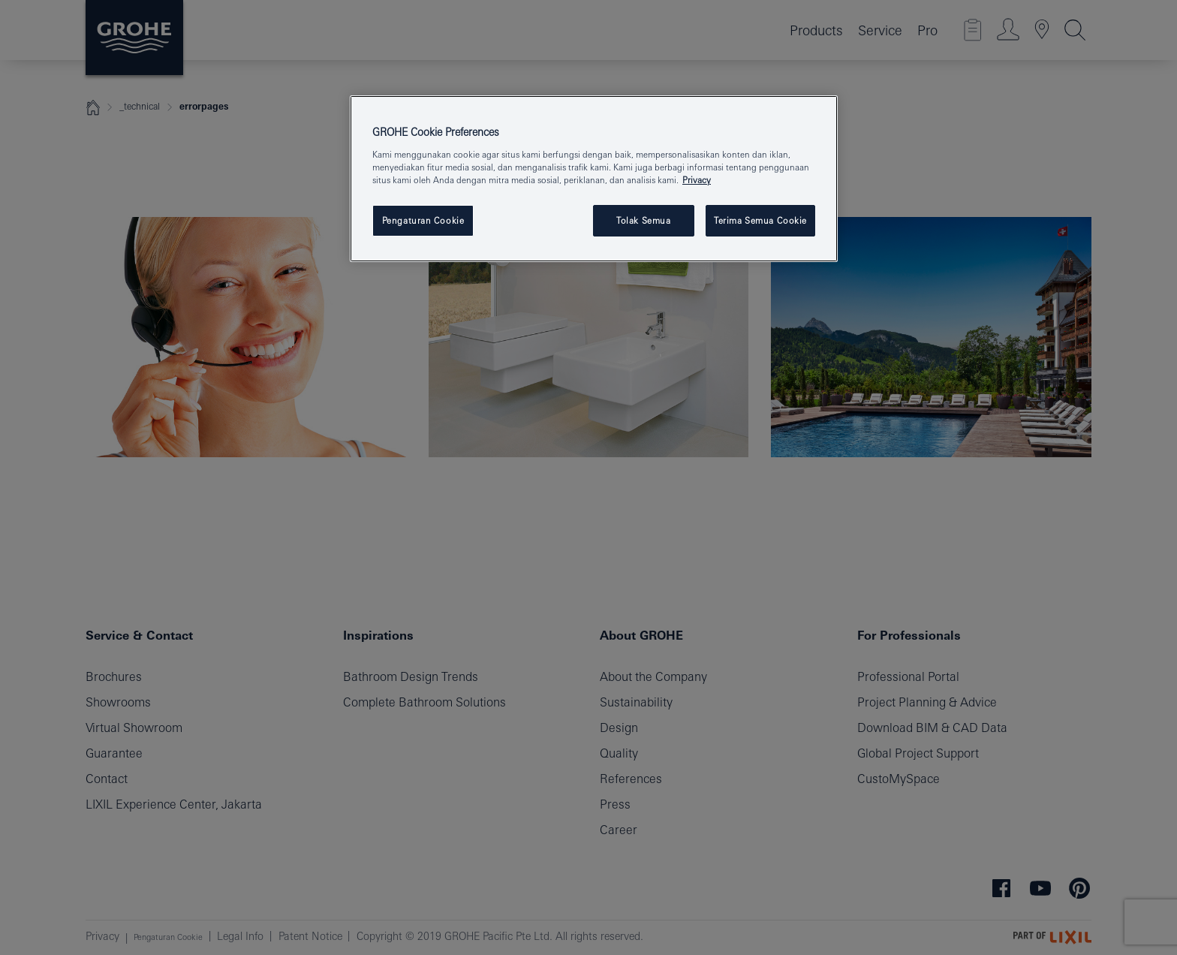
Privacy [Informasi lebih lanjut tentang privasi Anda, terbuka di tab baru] (696, 180)
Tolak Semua (643, 220)
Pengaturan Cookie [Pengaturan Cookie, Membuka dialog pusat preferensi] (423, 220)
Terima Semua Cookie (760, 220)
